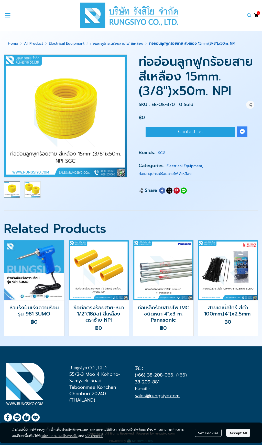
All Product (33, 43)
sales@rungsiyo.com (157, 395)
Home (13, 43)
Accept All (238, 432)
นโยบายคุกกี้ (94, 435)
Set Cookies (208, 432)
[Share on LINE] (184, 191)
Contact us (190, 131)
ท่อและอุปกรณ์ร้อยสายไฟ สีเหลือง (116, 43)
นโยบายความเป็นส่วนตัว (59, 435)
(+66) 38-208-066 (154, 375)
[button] (249, 15)
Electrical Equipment (66, 43)
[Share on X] (169, 191)
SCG (161, 153)
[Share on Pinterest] (176, 191)
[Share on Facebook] (162, 191)
